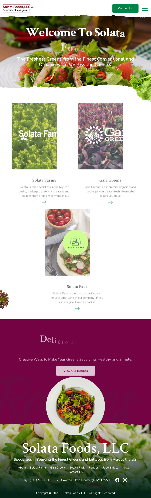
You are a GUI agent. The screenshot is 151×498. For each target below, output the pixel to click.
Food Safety (110, 468)
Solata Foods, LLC (75, 448)
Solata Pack (77, 468)
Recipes (93, 468)
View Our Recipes (75, 382)
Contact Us (125, 8)
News (126, 468)
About (22, 468)
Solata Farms (38, 468)
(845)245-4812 (40, 480)
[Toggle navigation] (145, 8)
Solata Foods (71, 493)
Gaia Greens (58, 468)
